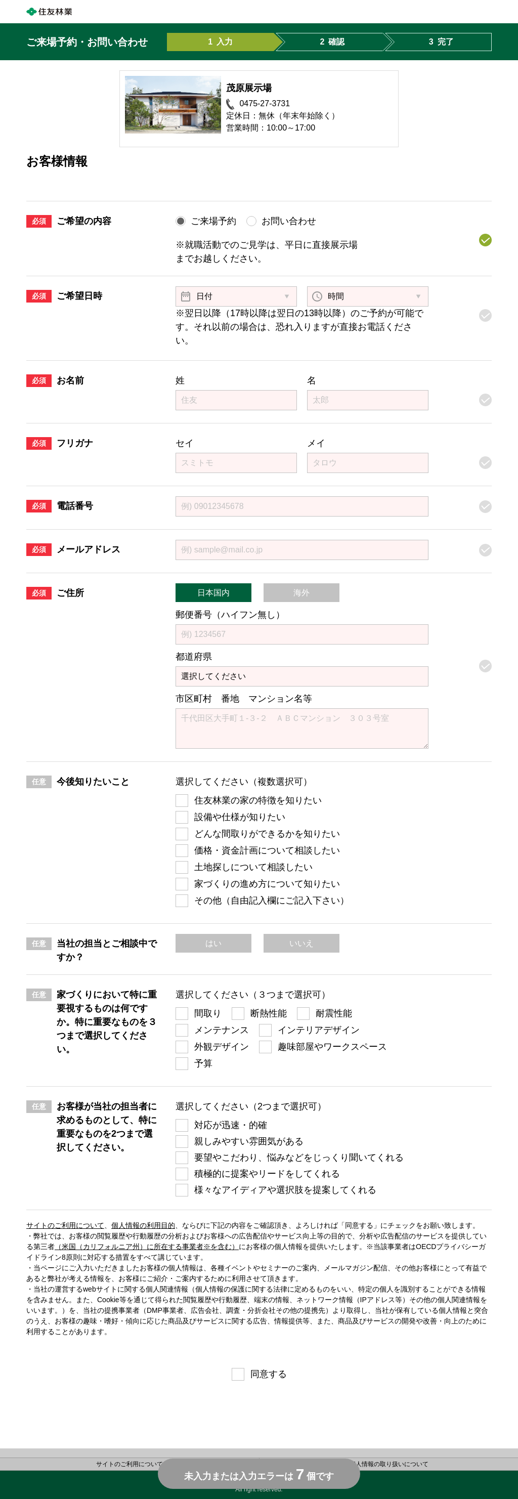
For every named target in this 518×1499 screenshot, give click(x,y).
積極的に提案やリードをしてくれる (267, 1174)
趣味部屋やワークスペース (332, 1047)
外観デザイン (221, 1047)
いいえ (301, 943)
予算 (203, 1063)
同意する (268, 1374)
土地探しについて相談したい (253, 867)
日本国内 (213, 592)
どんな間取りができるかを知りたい (267, 834)
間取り (208, 1013)
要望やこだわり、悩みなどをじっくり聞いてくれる (299, 1157)
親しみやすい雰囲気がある (249, 1141)
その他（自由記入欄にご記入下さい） (271, 900)
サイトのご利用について (65, 1225)
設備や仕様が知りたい (239, 817)
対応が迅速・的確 (230, 1125)
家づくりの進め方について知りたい (267, 884)
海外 (301, 592)
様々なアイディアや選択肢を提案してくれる (285, 1190)
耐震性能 (334, 1013)
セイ (185, 443)
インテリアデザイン (319, 1030)
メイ (316, 443)
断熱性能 (268, 1013)
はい (213, 943)
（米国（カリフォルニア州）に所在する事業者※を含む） (147, 1247)
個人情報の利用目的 (143, 1225)
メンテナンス (221, 1030)
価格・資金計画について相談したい (267, 850)
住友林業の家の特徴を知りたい (258, 800)
